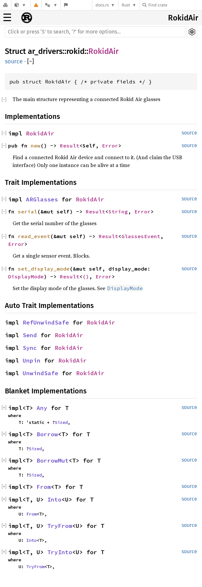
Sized (61, 422)
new (35, 145)
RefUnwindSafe (46, 322)
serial (27, 211)
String (118, 211)
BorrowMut (53, 460)
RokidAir (183, 17)
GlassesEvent (140, 236)
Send (30, 335)
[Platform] (51, 5)
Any (42, 408)
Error (110, 145)
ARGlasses (42, 199)
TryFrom (59, 526)
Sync (30, 347)
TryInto (59, 552)
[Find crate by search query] (175, 5)
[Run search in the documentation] (95, 31)
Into (54, 499)
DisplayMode (26, 276)
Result (69, 145)
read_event (34, 236)
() (86, 276)
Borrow (47, 434)
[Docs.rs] (5, 5)
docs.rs (102, 5)
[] (30, 61)
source (14, 61)
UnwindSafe (40, 373)
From (44, 487)
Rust (126, 5)
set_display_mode (44, 268)
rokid (75, 51)
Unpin (31, 360)
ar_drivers (45, 51)
